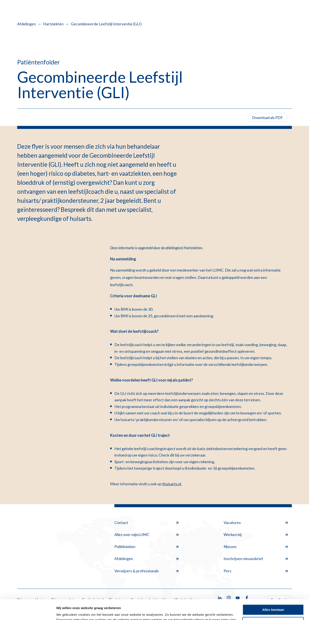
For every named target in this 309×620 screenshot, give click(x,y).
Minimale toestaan (273, 602)
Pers (256, 570)
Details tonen (66, 611)
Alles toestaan (273, 589)
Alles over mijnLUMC (146, 534)
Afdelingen (26, 23)
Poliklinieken (146, 546)
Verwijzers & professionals (146, 570)
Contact (146, 522)
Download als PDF (267, 117)
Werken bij (256, 534)
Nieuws (256, 546)
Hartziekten (53, 23)
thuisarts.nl (171, 483)
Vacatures (256, 522)
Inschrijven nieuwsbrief (256, 558)
